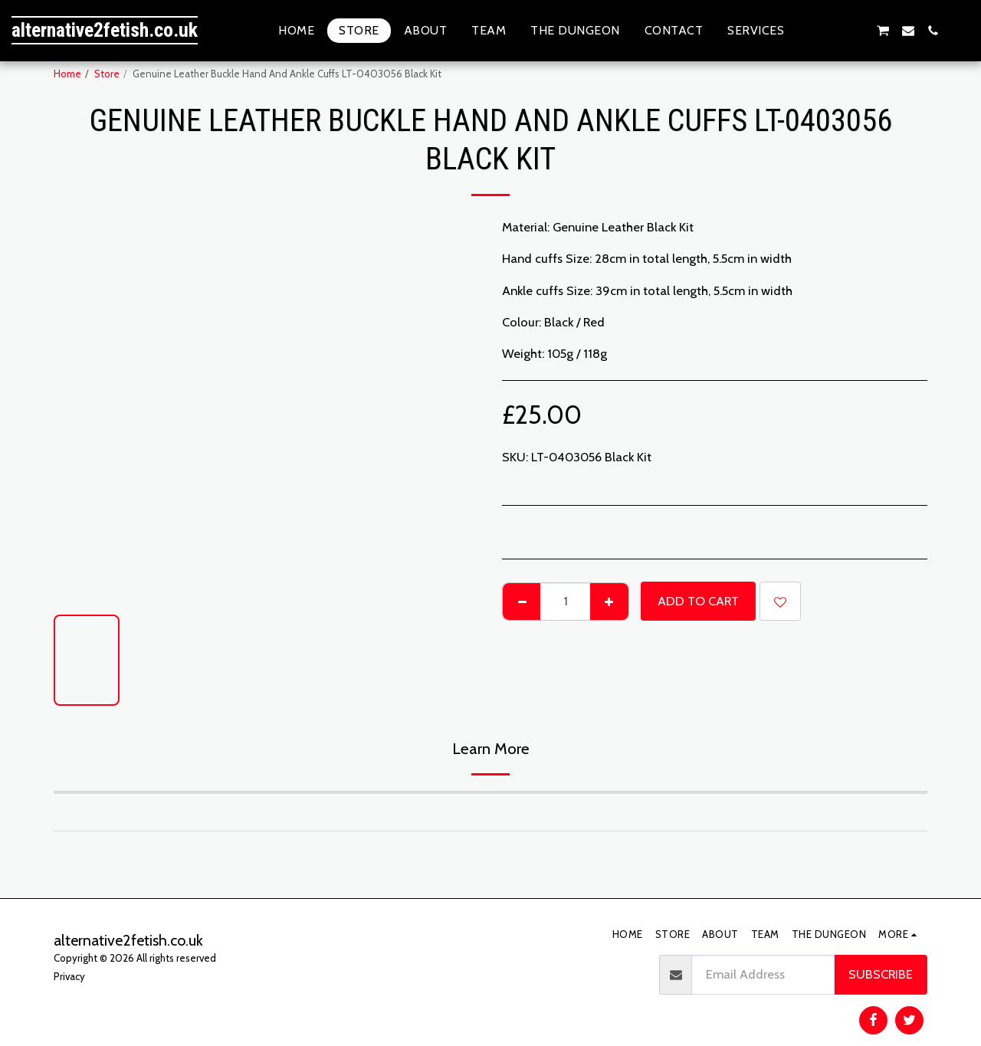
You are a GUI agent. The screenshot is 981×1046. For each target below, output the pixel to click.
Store (107, 73)
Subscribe (880, 974)
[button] (808, 31)
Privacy (69, 976)
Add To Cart (698, 600)
